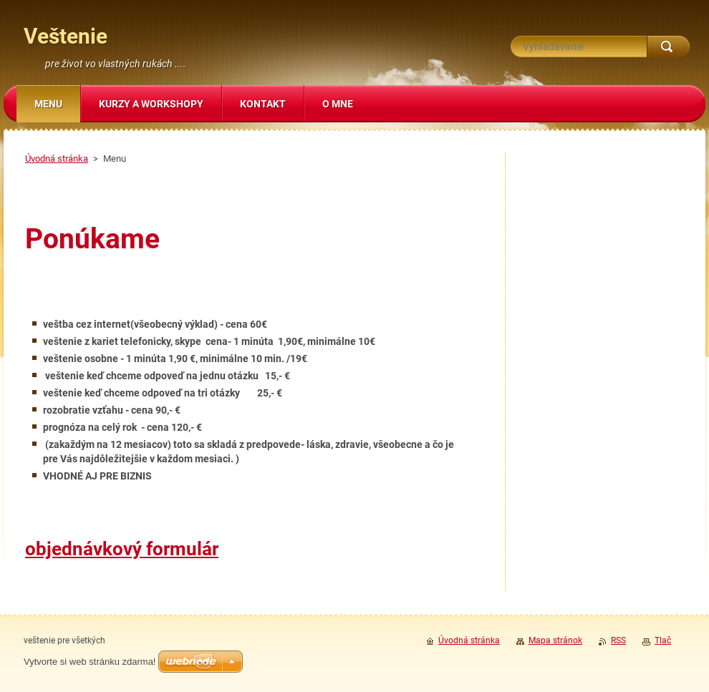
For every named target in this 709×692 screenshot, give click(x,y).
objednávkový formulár (121, 549)
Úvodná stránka (56, 158)
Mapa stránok (555, 640)
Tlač (663, 640)
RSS (618, 640)
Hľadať (668, 46)
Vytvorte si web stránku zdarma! (89, 661)
